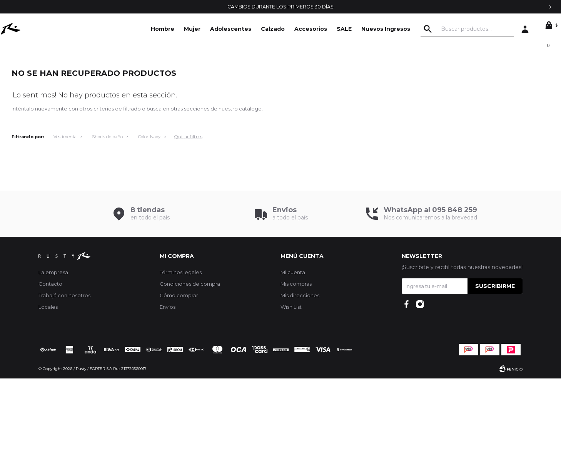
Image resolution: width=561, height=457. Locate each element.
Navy (149, 215)
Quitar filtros (188, 215)
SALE (344, 28)
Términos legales (181, 351)
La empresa (53, 351)
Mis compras (296, 362)
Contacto (50, 362)
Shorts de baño (107, 215)
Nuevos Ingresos (385, 28)
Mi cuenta (292, 351)
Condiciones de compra (190, 362)
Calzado (273, 28)
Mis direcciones (299, 374)
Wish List (291, 385)
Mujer (192, 28)
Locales (48, 385)
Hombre (162, 28)
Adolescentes (230, 28)
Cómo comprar (179, 374)
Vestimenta (65, 215)
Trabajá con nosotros (64, 374)
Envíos (167, 385)
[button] (445, 29)
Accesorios (310, 28)
